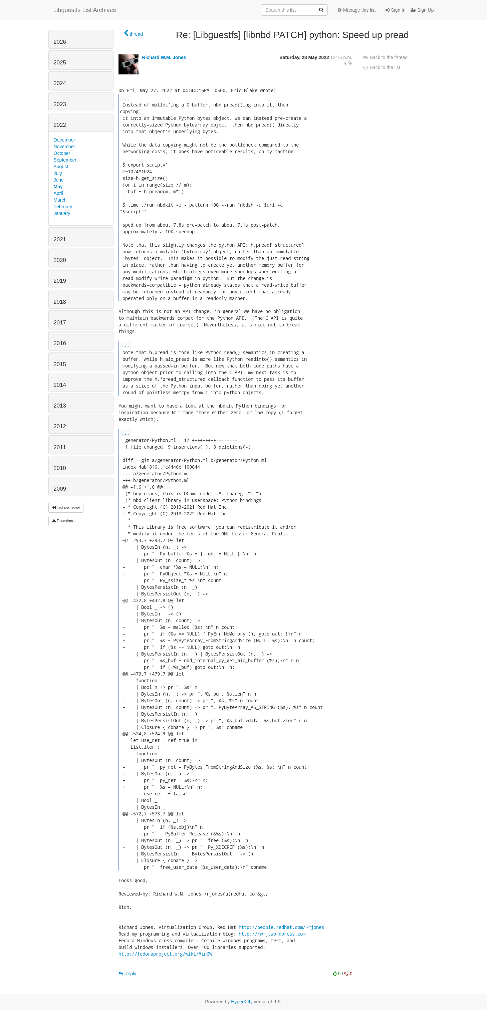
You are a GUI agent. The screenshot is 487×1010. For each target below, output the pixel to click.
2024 (60, 83)
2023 (60, 104)
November (64, 146)
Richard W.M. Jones (164, 57)
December (64, 140)
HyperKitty (242, 1001)
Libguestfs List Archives (84, 10)
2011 (60, 447)
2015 (60, 364)
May (58, 186)
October (62, 153)
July (58, 173)
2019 (60, 281)
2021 (60, 239)
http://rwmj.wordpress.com (272, 934)
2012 (60, 426)
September (65, 160)
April (58, 193)
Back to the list (381, 67)
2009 (60, 489)
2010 (60, 468)
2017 (60, 322)
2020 (60, 260)
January (62, 213)
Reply (127, 973)
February (63, 206)
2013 (60, 406)
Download (63, 521)
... (125, 97)
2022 (60, 125)
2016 (60, 343)
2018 (60, 302)
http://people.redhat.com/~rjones (281, 927)
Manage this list (357, 10)
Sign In (395, 10)
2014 (60, 385)
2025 (60, 62)
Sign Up (422, 10)
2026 (60, 42)
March (60, 200)
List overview (66, 507)
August (61, 166)
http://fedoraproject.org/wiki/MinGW (165, 954)
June (59, 180)
